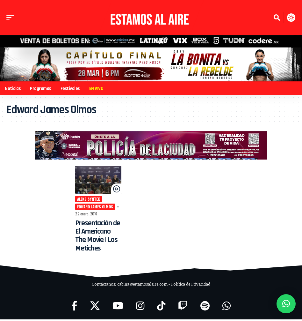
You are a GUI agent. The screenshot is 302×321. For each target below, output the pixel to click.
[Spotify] (205, 307)
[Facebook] (74, 307)
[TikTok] (161, 307)
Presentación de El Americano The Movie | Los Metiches (94, 237)
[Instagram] (140, 307)
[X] (95, 307)
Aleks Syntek (84, 200)
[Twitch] (182, 307)
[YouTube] (118, 307)
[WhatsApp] (226, 307)
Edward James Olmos (91, 208)
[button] (11, 17)
